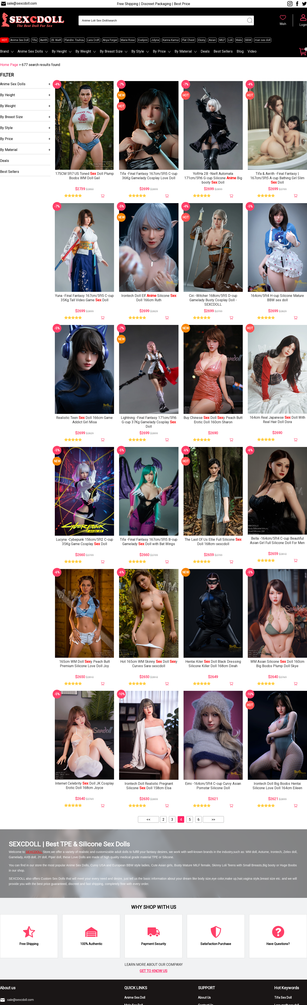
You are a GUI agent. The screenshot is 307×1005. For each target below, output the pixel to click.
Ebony (201, 40)
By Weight (83, 51)
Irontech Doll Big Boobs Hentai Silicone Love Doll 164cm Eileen (277, 786)
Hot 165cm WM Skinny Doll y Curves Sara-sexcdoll (148, 663)
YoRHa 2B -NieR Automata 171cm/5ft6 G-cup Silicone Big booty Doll (213, 178)
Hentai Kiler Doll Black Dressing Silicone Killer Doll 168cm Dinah (213, 663)
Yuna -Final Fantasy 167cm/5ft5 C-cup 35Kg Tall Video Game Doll (84, 298)
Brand (4, 51)
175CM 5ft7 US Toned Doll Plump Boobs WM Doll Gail (84, 176)
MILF (222, 40)
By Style (137, 51)
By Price (159, 51)
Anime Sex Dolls (30, 51)
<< (148, 819)
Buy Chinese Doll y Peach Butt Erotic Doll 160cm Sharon (213, 420)
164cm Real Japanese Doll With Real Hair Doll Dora (277, 419)
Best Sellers (223, 51)
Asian (212, 40)
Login (303, 25)
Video (252, 51)
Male (239, 40)
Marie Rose (128, 40)
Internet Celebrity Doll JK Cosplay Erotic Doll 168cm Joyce (84, 785)
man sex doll (262, 40)
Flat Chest (188, 40)
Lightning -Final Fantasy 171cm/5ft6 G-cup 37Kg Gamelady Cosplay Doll (149, 422)
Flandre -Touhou (74, 40)
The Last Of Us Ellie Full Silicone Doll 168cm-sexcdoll (213, 541)
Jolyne (155, 40)
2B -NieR (56, 40)
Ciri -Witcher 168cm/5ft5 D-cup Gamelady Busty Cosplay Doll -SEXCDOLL (213, 300)
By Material (183, 51)
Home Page (9, 65)
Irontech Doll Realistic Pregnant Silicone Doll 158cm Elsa (149, 786)
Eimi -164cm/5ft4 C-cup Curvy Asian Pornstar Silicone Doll (213, 786)
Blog (240, 51)
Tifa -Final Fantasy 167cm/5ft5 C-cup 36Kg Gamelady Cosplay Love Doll (148, 176)
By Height (59, 51)
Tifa (34, 40)
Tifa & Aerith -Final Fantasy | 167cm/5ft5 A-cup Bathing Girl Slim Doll (277, 178)
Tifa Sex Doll (283, 997)
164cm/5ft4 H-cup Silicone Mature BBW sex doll (277, 298)
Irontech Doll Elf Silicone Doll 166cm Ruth (148, 298)
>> (213, 819)
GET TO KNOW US (153, 971)
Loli (230, 40)
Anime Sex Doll (19, 40)
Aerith (43, 40)
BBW (248, 40)
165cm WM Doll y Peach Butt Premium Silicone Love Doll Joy (84, 663)
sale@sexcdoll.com (22, 3)
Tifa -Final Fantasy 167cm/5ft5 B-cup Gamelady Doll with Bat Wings (148, 541)
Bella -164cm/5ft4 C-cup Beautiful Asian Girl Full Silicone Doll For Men (277, 540)
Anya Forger (110, 40)
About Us (204, 997)
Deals (205, 51)
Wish (283, 24)
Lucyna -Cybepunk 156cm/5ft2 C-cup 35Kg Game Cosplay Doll (84, 541)
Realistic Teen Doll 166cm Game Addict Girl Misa (84, 420)
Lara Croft (93, 40)
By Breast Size (111, 51)
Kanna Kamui (171, 40)
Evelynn (143, 40)
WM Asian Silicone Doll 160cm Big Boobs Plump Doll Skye (277, 663)
